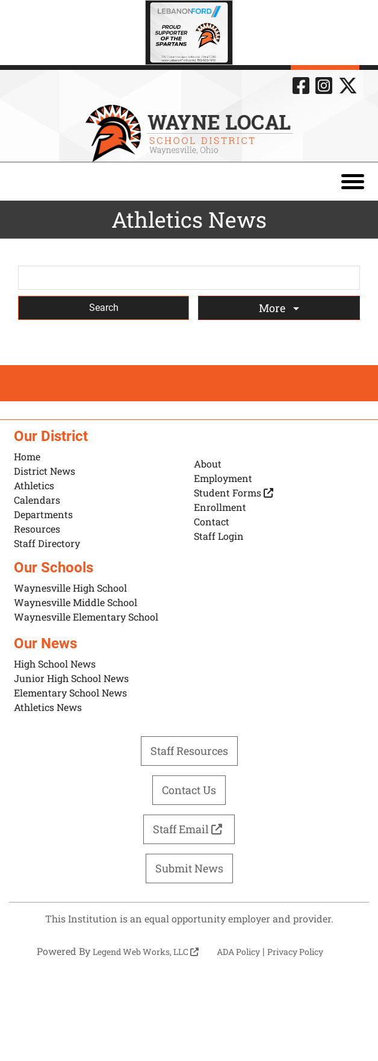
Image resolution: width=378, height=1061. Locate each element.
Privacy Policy (295, 951)
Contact (211, 521)
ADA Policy (238, 951)
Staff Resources (189, 750)
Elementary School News (70, 692)
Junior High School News (71, 678)
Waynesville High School (70, 587)
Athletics (34, 485)
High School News (55, 663)
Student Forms (233, 492)
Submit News (189, 868)
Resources (37, 528)
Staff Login (219, 536)
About (208, 463)
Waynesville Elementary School (86, 616)
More (273, 308)
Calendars (37, 499)
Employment (223, 478)
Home (27, 456)
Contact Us (189, 790)
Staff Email (189, 829)
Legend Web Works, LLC (146, 951)
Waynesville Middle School (75, 602)
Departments (43, 514)
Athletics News (48, 707)
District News (44, 471)
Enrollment (220, 507)
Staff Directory (47, 543)
